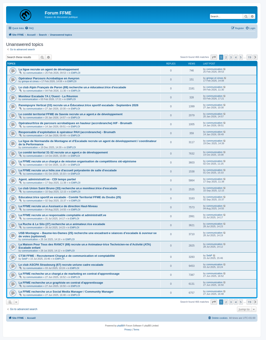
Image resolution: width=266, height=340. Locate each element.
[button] (214, 57)
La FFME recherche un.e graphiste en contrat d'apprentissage (61, 282)
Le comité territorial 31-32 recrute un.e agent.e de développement (63, 152)
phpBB (120, 325)
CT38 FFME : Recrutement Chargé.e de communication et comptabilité (67, 255)
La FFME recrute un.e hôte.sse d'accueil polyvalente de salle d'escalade (68, 170)
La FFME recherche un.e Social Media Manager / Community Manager (66, 291)
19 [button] (249, 57)
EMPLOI (75, 72)
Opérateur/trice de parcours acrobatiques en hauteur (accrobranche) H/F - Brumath (75, 123)
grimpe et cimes (30, 81)
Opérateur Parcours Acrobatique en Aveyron (49, 78)
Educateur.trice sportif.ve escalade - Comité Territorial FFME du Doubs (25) (70, 197)
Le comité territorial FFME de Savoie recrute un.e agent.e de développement (70, 114)
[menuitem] (29, 28)
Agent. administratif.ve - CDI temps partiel (47, 179)
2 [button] (226, 57)
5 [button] (241, 57)
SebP (25, 258)
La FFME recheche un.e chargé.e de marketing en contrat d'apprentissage (69, 273)
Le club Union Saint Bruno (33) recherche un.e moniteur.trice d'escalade (68, 188)
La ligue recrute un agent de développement (49, 69)
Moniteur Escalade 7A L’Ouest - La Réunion (48, 96)
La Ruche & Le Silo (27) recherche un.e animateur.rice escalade (62, 224)
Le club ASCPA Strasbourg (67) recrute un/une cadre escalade (61, 264)
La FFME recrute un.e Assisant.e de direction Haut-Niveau (58, 206)
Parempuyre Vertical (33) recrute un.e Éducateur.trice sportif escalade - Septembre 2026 (78, 105)
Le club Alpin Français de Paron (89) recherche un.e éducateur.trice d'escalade (72, 87)
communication (34, 72)
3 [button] (231, 57)
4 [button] (236, 57)
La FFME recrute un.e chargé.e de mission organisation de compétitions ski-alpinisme (77, 161)
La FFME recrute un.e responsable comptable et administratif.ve (62, 215)
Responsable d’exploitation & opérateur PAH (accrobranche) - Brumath (67, 132)
